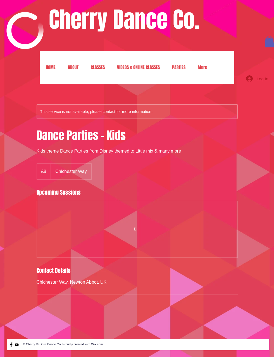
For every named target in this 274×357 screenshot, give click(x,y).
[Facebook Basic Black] (11, 344)
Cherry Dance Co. (124, 19)
